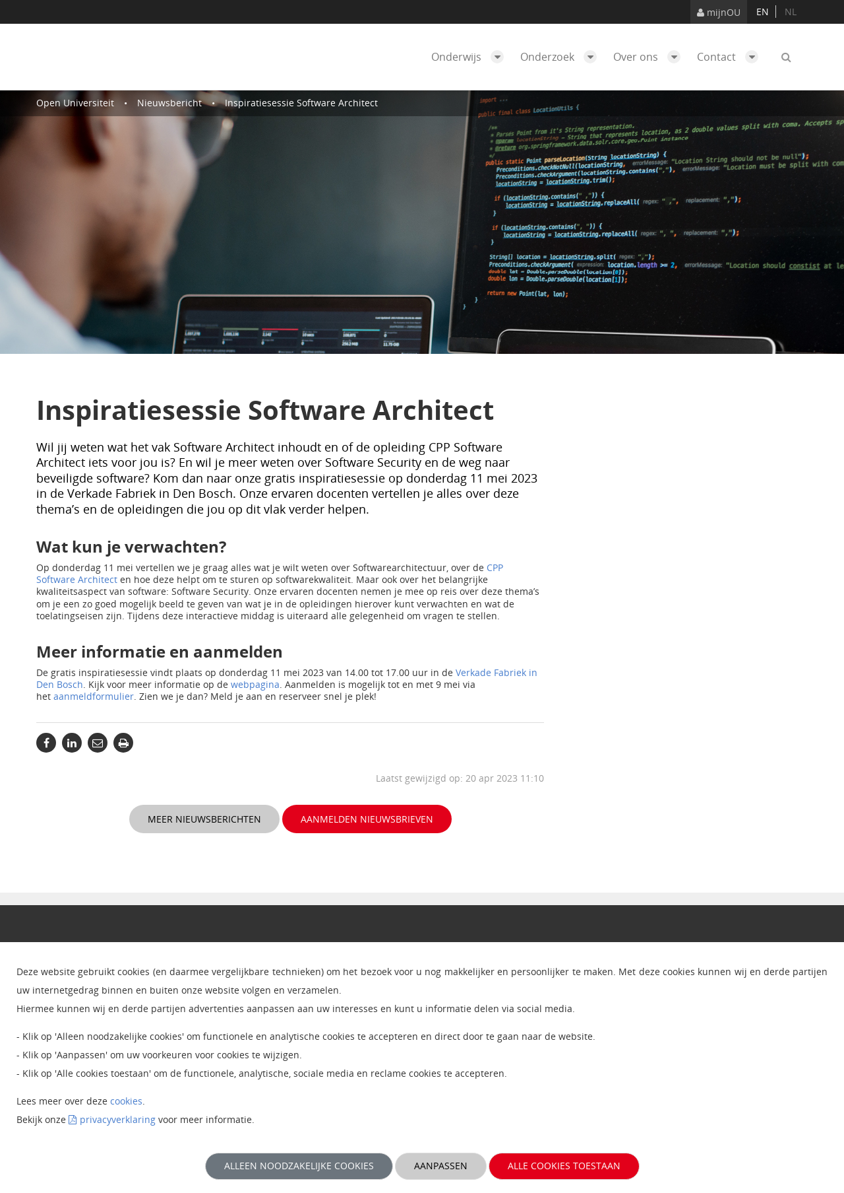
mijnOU (718, 12)
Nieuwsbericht (169, 102)
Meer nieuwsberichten (204, 819)
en (762, 11)
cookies (126, 1101)
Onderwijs (470, 57)
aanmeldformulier (93, 696)
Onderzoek (561, 57)
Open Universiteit (75, 102)
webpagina (255, 684)
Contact (731, 57)
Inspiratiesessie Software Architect (301, 102)
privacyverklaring (118, 1119)
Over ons (650, 57)
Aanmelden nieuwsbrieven (367, 819)
